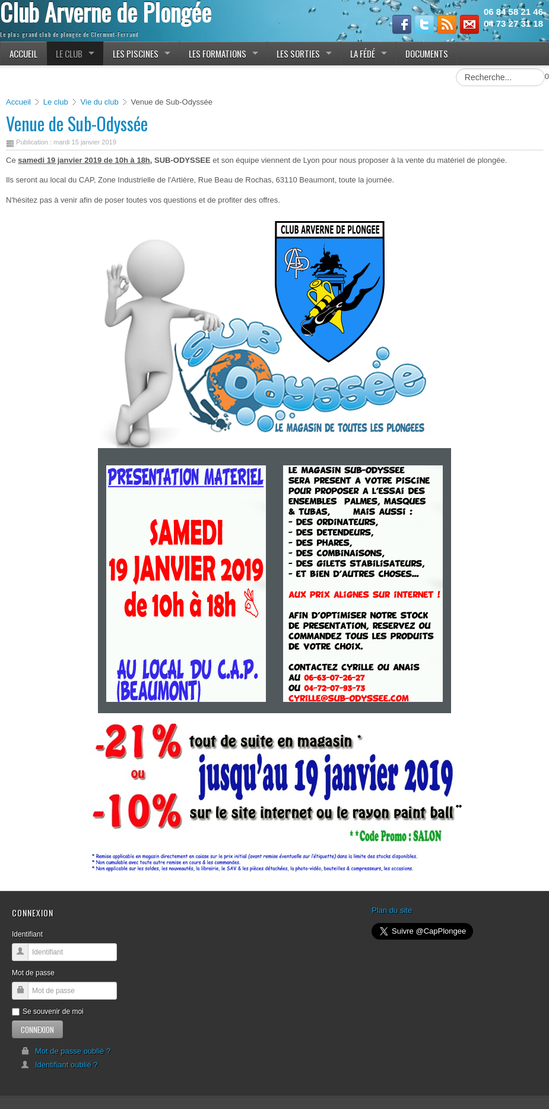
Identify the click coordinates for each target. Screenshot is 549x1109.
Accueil (18, 101)
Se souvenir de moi (48, 1011)
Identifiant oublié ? (59, 1064)
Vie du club (100, 101)
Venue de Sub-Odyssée (77, 123)
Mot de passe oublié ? (65, 1051)
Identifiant (27, 934)
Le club (55, 101)
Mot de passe (33, 973)
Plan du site (392, 910)
